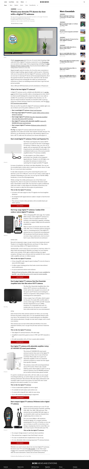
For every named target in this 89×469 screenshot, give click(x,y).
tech (13, 450)
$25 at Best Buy (20, 342)
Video (26, 5)
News (11, 5)
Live (18, 2)
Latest (6, 1)
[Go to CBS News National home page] (44, 2)
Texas (5, 5)
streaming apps (19, 60)
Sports (22, 5)
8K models (32, 449)
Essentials (19, 9)
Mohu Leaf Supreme (36, 110)
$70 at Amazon (20, 205)
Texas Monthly (32, 5)
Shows (22, 1)
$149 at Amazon (20, 397)
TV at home (45, 62)
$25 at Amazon (20, 443)
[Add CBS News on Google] (17, 23)
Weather (17, 5)
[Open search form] (84, 2)
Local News (12, 1)
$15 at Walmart (20, 277)
